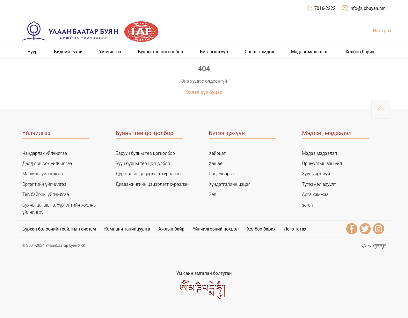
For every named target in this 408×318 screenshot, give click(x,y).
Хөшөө (215, 163)
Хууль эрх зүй (316, 173)
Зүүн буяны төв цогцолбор (143, 163)
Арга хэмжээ (315, 194)
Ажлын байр (171, 228)
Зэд (212, 194)
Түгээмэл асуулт (319, 184)
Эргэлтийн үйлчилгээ (44, 184)
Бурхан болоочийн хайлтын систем (59, 228)
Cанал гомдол (259, 51)
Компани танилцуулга (127, 228)
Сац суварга (221, 173)
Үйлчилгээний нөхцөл (215, 228)
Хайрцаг (217, 153)
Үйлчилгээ (110, 51)
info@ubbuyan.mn (364, 8)
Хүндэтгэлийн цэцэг (229, 184)
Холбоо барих (360, 51)
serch (307, 205)
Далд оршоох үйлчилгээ (47, 163)
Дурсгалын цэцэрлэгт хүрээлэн (148, 173)
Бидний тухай (68, 51)
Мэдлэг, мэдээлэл (327, 133)
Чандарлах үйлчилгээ (44, 153)
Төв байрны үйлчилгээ (45, 194)
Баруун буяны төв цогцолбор (145, 153)
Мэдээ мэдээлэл (319, 153)
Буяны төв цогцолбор (160, 51)
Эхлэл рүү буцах (204, 92)
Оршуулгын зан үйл (322, 163)
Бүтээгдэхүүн (214, 51)
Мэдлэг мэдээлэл (310, 51)
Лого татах (295, 228)
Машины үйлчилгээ (42, 173)
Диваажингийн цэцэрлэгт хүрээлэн (152, 184)
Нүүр (32, 51)
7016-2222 (322, 8)
